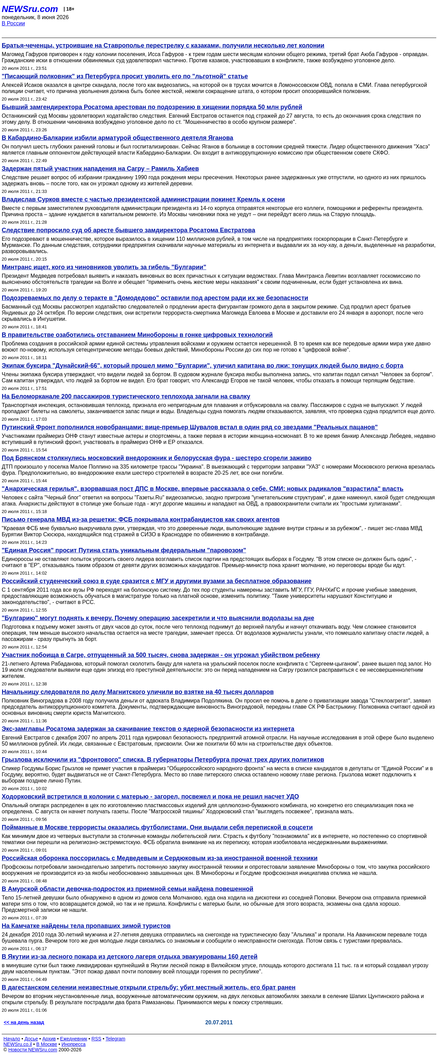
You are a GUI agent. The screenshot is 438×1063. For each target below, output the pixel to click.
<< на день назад (24, 1022)
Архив (49, 1038)
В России (13, 23)
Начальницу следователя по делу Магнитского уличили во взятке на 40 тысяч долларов (138, 691)
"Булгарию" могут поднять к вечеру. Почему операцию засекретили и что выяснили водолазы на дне (158, 618)
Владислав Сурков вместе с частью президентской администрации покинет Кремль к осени (143, 199)
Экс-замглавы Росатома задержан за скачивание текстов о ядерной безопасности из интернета (148, 728)
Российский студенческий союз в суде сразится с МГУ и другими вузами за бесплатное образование (156, 581)
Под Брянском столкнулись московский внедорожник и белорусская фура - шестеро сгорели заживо (156, 458)
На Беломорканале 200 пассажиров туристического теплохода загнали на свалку (126, 396)
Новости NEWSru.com (32, 1049)
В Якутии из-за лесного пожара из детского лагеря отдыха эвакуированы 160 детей (130, 956)
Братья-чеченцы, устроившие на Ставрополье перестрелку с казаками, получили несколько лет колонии (163, 45)
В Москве (46, 1044)
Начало (11, 1038)
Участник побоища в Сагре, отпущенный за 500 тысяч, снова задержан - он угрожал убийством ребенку (161, 655)
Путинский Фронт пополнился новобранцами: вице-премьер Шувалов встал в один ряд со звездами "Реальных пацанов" (190, 427)
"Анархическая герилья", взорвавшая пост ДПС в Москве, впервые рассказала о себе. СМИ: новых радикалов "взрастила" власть (202, 488)
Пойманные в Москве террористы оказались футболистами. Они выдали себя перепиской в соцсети (157, 827)
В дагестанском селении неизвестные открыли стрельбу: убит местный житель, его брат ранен (149, 987)
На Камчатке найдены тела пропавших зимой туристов (86, 925)
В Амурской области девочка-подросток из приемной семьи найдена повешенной (127, 888)
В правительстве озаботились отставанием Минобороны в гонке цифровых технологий (137, 334)
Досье (31, 1038)
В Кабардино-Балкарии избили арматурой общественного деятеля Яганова (117, 137)
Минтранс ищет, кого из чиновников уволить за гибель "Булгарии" (104, 267)
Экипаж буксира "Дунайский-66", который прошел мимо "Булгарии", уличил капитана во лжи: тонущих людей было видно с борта (202, 365)
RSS (96, 1038)
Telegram (116, 1038)
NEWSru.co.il (17, 1044)
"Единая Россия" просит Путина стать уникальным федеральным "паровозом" (124, 550)
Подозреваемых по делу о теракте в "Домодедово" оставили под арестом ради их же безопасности (155, 297)
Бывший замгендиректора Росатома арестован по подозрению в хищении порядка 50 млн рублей (152, 107)
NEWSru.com (30, 9)
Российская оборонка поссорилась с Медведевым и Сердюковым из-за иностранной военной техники (160, 858)
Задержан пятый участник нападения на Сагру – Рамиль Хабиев (100, 168)
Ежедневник (73, 1038)
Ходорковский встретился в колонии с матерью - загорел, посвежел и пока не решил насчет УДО (150, 796)
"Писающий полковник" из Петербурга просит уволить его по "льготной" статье (125, 76)
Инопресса (74, 1044)
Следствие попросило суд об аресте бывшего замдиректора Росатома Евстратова (128, 230)
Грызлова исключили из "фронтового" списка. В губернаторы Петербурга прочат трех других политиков (163, 759)
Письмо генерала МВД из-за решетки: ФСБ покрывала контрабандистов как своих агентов (141, 519)
